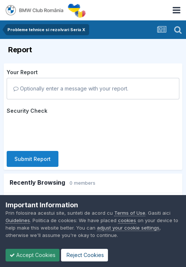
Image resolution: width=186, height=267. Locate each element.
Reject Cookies (84, 255)
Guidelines (18, 220)
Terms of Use (129, 213)
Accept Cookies (32, 255)
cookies (127, 220)
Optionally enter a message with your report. (70, 88)
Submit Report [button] (32, 130)
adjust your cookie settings (128, 228)
